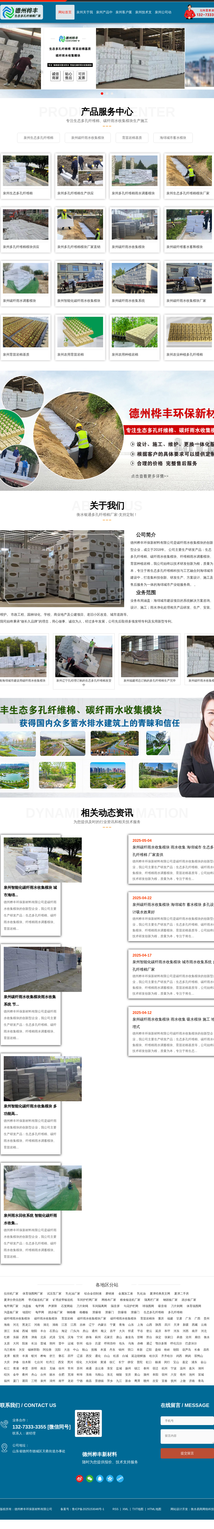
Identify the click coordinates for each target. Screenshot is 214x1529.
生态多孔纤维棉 (154, 1312)
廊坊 (198, 1337)
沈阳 (58, 1349)
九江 (119, 1380)
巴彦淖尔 (191, 1343)
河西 (186, 1331)
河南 (37, 1324)
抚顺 (94, 1349)
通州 (94, 1331)
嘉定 (185, 1362)
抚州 (174, 1380)
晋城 (43, 1343)
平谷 (140, 1331)
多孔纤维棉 (175, 1312)
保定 (158, 1337)
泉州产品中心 (104, 19)
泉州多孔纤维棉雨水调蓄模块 (133, 193)
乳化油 (141, 1293)
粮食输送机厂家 (130, 1299)
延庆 (158, 1331)
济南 (192, 1380)
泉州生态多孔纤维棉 (18, 193)
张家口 (169, 1337)
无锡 (52, 1368)
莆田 (25, 1380)
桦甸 (43, 1356)
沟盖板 (27, 1306)
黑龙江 (26, 1324)
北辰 (43, 1337)
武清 (52, 1337)
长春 (197, 1349)
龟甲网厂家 (11, 1306)
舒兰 (52, 1356)
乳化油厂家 (73, 1293)
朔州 (52, 1343)
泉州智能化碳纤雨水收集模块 (78, 300)
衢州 (25, 1374)
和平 (167, 1331)
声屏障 (52, 1306)
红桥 (7, 1337)
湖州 (201, 1368)
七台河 (38, 1362)
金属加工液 (125, 1293)
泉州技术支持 (143, 19)
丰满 (25, 1356)
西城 (25, 1331)
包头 (122, 1343)
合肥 (61, 1374)
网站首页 (65, 12)
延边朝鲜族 (138, 1356)
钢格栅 (71, 1312)
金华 (16, 1374)
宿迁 (155, 1368)
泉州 (43, 1380)
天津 (176, 1324)
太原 (7, 1343)
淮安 (110, 1368)
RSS (116, 1509)
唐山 (119, 1337)
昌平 (113, 1331)
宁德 (80, 1380)
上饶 (183, 1380)
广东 (188, 1318)
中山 (76, 1349)
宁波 (174, 1368)
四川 (167, 1324)
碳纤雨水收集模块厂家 (91, 1318)
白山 (107, 1356)
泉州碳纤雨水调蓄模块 (19, 300)
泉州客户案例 (123, 19)
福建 (170, 1318)
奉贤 (25, 1368)
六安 (174, 1374)
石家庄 (108, 1337)
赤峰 (140, 1343)
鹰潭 (137, 1380)
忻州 (80, 1343)
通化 (98, 1356)
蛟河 (34, 1356)
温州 (183, 1368)
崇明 (34, 1368)
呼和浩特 (110, 1343)
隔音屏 (115, 1306)
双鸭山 (198, 1356)
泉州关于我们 (84, 19)
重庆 (161, 1318)
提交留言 (187, 1453)
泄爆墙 (96, 1312)
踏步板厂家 (189, 1299)
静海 (89, 1337)
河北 (16, 1324)
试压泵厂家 (54, 1293)
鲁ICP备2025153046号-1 (88, 1509)
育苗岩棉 (67, 1318)
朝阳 (34, 1331)
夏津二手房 (181, 1293)
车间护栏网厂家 (87, 1299)
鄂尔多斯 (161, 1343)
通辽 (149, 1343)
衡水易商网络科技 (202, 1509)
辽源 (80, 1356)
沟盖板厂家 (11, 1312)
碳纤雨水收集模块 (45, 1318)
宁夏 (113, 1324)
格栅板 (83, 1312)
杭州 (164, 1368)
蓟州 (98, 1337)
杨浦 (158, 1362)
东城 (16, 1331)
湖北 (46, 1324)
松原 (116, 1356)
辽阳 (149, 1349)
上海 (140, 1324)
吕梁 (98, 1343)
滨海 (70, 1337)
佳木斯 (26, 1362)
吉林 (82, 1324)
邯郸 (140, 1337)
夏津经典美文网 (160, 1293)
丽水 (52, 1374)
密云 (149, 1331)
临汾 (89, 1343)
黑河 (70, 1362)
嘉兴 (192, 1368)
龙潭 (7, 1356)
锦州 (121, 1349)
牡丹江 (50, 1362)
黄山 (137, 1374)
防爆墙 (122, 1312)
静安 (130, 1362)
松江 (7, 1368)
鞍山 (85, 1349)
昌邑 (206, 1349)
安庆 (128, 1374)
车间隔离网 (99, 1306)
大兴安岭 (91, 1362)
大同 (16, 1343)
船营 (16, 1356)
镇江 (137, 1368)
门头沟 (75, 1331)
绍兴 (7, 1374)
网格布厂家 (109, 1299)
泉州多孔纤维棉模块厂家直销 (78, 247)
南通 (89, 1368)
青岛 (201, 1380)
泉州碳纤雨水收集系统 (128, 300)
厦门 (16, 1380)
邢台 (149, 1337)
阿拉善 (47, 1349)
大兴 (122, 1331)
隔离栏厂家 (151, 1299)
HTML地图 (154, 1509)
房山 (85, 1331)
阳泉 (25, 1343)
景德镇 (99, 1380)
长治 (34, 1343)
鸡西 (179, 1356)
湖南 (55, 1324)
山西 (149, 1324)
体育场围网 (194, 1306)
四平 (70, 1356)
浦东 (194, 1362)
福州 (7, 1380)
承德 (179, 1337)
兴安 (22, 1349)
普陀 (140, 1362)
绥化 (79, 1362)
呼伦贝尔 (176, 1343)
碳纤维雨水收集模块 (17, 1318)
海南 (7, 1324)
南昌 (89, 1380)
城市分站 (9, 27)
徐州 (61, 1368)
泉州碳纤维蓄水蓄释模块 (184, 247)
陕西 (158, 1324)
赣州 (146, 1380)
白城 (125, 1356)
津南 (34, 1337)
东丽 (16, 1337)
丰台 (43, 1331)
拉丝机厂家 (11, 1293)
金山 (203, 1362)
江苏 (64, 1324)
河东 (176, 1331)
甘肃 (179, 1318)
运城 (70, 1343)
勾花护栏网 (131, 1306)
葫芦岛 (186, 1349)
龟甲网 (39, 1306)
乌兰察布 (10, 1349)
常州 (70, 1368)
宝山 (176, 1362)
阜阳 (155, 1374)
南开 (195, 1331)
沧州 (188, 1337)
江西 (73, 1324)
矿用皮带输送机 (63, 1299)
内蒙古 (102, 1324)
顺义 (104, 1331)
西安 (89, 1356)
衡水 (207, 1337)
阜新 (140, 1349)
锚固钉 (27, 1312)
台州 (43, 1374)
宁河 (80, 1337)
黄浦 (103, 1362)
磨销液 (110, 1293)
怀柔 (131, 1331)
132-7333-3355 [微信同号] (41, 1427)
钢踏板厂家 (170, 1299)
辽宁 (92, 1324)
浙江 (7, 1331)
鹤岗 (188, 1356)
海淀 (64, 1331)
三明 (34, 1380)
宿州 (164, 1374)
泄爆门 (109, 1312)
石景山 (53, 1331)
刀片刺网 (177, 1306)
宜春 (164, 1380)
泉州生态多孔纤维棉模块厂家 (187, 193)
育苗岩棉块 (147, 1318)
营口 (130, 1349)
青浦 (16, 1368)
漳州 (52, 1380)
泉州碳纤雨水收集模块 (128, 247)
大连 (67, 1349)
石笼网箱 (67, 1306)
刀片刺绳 (82, 1306)
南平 (61, 1380)
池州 (192, 1374)
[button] (102, 93)
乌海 (131, 1343)
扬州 (128, 1368)
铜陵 (119, 1374)
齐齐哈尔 (167, 1356)
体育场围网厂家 (33, 1293)
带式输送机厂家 (38, 1299)
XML (125, 1509)
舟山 (34, 1374)
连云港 (99, 1368)
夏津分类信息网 (14, 1299)
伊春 (16, 1362)
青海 (122, 1324)
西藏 (195, 1324)
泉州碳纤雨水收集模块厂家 (186, 300)
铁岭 (167, 1349)
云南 (204, 1324)
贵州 (206, 1318)
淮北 (110, 1374)
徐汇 (112, 1362)
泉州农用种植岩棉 (125, 354)
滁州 (146, 1374)
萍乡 (110, 1380)
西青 (25, 1337)
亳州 (183, 1374)
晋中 (61, 1343)
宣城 (201, 1374)
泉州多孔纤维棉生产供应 (75, 193)
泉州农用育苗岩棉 (70, 354)
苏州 (80, 1368)
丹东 (112, 1349)
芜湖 (70, 1374)
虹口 (149, 1362)
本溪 (103, 1349)
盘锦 (158, 1349)
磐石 (61, 1356)
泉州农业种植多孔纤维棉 (184, 354)
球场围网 (148, 1306)
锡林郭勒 (34, 1349)
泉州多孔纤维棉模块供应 (21, 247)
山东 (131, 1324)
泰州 (146, 1368)
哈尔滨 (153, 1356)
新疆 (186, 1324)
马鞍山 (99, 1374)
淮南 (89, 1374)
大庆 (7, 1362)
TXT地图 (137, 1509)
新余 (128, 1380)
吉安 (155, 1380)
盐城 (119, 1368)
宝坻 (61, 1337)
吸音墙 (162, 1306)
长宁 (121, 1362)
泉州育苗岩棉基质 (16, 354)
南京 (43, 1368)
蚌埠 (80, 1374)
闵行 (167, 1362)
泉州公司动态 (163, 19)
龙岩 (70, 1380)
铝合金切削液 (93, 1293)
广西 (197, 1318)
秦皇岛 (129, 1337)
